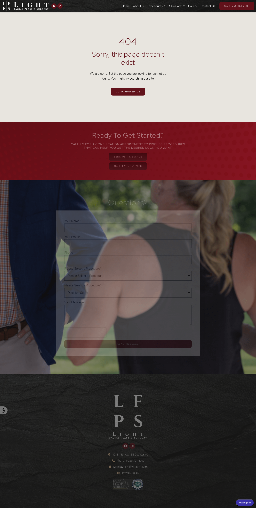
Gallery (192, 6)
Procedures (157, 6)
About (138, 6)
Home (126, 6)
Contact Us (208, 6)
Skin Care (177, 6)
